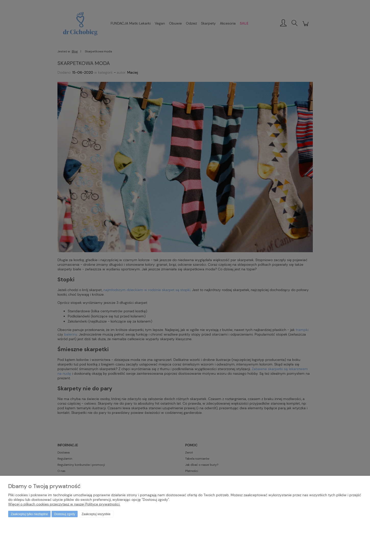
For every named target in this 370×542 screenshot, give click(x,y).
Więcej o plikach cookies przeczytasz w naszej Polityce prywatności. (64, 504)
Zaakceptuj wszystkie (95, 514)
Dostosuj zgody (64, 514)
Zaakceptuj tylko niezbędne (29, 514)
